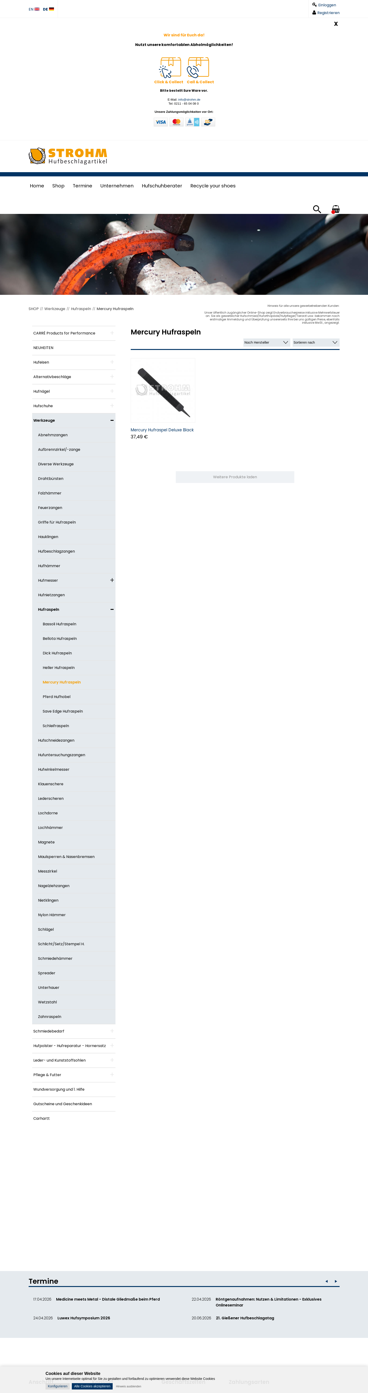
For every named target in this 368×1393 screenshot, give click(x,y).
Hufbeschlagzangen (56, 551)
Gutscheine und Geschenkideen (62, 1104)
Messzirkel (47, 871)
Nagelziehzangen (53, 885)
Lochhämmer (50, 827)
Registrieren (326, 12)
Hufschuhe (43, 406)
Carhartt (41, 1118)
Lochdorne (48, 813)
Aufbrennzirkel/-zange (59, 449)
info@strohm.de (189, 99)
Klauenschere (50, 784)
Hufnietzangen (51, 595)
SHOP (34, 308)
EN (34, 9)
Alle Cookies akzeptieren (92, 1386)
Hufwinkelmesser (53, 769)
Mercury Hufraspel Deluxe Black (162, 430)
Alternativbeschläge (52, 377)
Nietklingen (48, 900)
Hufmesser (48, 580)
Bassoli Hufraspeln (59, 624)
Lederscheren (51, 798)
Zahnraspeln (49, 1016)
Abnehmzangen (53, 435)
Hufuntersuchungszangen (61, 755)
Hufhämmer (49, 566)
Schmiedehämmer (55, 958)
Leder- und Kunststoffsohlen (59, 1060)
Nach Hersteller (257, 342)
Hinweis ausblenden (128, 1386)
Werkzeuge (54, 308)
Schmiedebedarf (48, 1031)
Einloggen (324, 5)
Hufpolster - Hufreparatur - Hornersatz (69, 1045)
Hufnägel (41, 391)
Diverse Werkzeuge (56, 464)
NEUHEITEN (43, 347)
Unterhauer (48, 987)
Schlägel (46, 929)
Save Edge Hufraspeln (63, 711)
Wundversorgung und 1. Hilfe (58, 1089)
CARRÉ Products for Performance (64, 333)
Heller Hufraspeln (59, 667)
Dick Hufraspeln (57, 653)
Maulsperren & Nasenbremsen (66, 856)
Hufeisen (41, 362)
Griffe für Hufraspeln (57, 522)
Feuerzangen (50, 507)
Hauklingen (48, 536)
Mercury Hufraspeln (115, 308)
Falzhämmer (49, 493)
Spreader (46, 973)
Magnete (46, 842)
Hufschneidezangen (56, 740)
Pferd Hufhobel (56, 696)
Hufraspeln (81, 308)
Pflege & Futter (47, 1075)
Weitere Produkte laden (235, 477)
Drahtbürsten (50, 478)
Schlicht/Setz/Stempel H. (61, 944)
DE (48, 9)
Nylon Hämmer (52, 915)
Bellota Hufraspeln (60, 638)
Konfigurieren (57, 1386)
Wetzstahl (47, 1002)
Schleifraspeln (56, 726)
